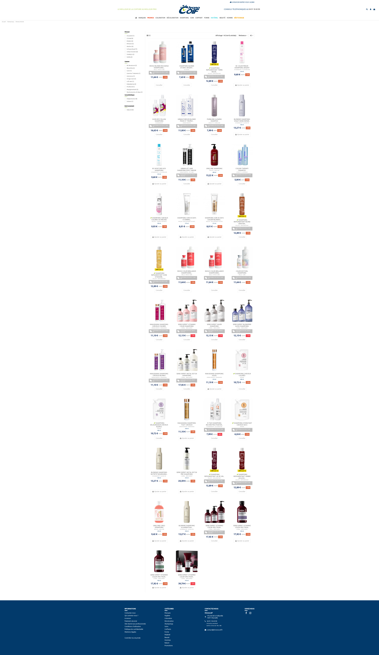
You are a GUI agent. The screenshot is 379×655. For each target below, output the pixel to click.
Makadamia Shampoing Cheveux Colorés (159, 325)
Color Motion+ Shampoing (242, 272)
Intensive (131, 76)
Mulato (130, 41)
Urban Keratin (132, 52)
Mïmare (130, 43)
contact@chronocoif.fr (215, 630)
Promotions (169, 645)
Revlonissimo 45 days (135, 92)
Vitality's (130, 54)
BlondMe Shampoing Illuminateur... (187, 526)
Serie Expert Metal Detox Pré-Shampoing (187, 473)
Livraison (128, 618)
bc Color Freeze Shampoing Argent (242, 67)
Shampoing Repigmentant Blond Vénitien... (242, 221)
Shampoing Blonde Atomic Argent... (186, 67)
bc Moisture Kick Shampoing (159, 169)
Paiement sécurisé (131, 621)
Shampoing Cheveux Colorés (242, 374)
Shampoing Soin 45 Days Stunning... (186, 219)
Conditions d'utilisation (133, 626)
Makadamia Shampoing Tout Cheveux (187, 424)
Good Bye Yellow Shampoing (159, 120)
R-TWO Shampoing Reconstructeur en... (214, 424)
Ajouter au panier (242, 85)
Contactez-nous (130, 613)
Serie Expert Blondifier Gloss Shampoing (242, 325)
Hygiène (167, 615)
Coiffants (168, 629)
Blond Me (131, 68)
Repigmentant (132, 89)
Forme (167, 632)
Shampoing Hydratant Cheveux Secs (242, 424)
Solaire (130, 101)
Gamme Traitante (133, 73)
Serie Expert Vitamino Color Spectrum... (214, 526)
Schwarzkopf (132, 49)
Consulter (159, 85)
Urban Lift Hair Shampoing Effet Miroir (186, 169)
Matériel (167, 635)
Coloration (168, 618)
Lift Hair (130, 81)
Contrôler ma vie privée (132, 638)
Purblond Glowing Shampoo (214, 120)
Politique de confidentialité (134, 629)
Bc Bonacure (132, 65)
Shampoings (169, 624)
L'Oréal (130, 38)
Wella (129, 57)
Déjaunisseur (132, 99)
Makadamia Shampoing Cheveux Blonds (159, 374)
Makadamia (131, 84)
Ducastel (130, 36)
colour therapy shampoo (242, 169)
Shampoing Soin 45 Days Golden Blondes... (214, 219)
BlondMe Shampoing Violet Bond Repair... (242, 120)
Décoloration (169, 621)
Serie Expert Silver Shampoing (214, 325)
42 (251, 35)
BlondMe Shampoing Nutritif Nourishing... (159, 473)
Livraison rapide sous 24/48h (243, 2)
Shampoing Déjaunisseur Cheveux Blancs (159, 424)
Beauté (167, 637)
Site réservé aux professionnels (135, 624)
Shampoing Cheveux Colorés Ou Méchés (159, 219)
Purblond (131, 87)
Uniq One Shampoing (214, 168)
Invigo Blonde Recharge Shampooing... (159, 67)
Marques (168, 613)
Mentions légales (130, 632)
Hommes (168, 640)
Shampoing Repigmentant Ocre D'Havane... (159, 275)
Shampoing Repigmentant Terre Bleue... (214, 69)
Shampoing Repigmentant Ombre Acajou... (242, 476)
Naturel (130, 110)
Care (129, 71)
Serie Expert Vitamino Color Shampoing (186, 325)
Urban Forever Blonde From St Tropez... (187, 120)
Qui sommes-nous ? (131, 615)
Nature (167, 643)
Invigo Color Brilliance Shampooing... (186, 272)
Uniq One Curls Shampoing (159, 526)
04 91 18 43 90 (212, 621)
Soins (166, 626)
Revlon (130, 46)
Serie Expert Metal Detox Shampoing (187, 374)
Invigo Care (131, 79)
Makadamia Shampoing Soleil (214, 374)
